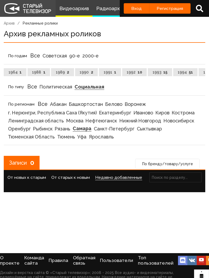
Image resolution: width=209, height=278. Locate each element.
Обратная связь (84, 260)
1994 (185, 72)
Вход (136, 8)
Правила (58, 260)
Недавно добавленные (118, 177)
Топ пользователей (155, 260)
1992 (134, 72)
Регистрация (170, 8)
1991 (110, 72)
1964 (15, 72)
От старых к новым (70, 177)
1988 (38, 72)
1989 (62, 72)
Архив (9, 23)
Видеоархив (74, 8)
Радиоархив (110, 8)
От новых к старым (26, 177)
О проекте (10, 260)
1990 (86, 72)
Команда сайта (34, 260)
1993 (160, 72)
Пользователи (116, 260)
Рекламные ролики (40, 23)
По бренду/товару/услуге (167, 164)
